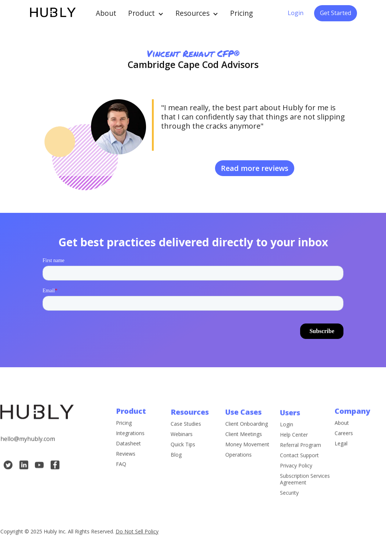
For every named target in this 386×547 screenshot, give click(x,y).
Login (295, 13)
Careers (344, 438)
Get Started (335, 13)
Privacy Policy (296, 481)
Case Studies (186, 434)
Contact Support (299, 471)
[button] (146, 13)
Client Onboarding (246, 434)
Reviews (125, 459)
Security (289, 508)
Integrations (130, 438)
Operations (238, 465)
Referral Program (300, 460)
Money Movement (247, 454)
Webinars (182, 444)
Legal (341, 449)
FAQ (121, 469)
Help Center (294, 450)
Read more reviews (254, 168)
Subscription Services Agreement (305, 494)
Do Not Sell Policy (137, 531)
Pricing (241, 13)
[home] (52, 13)
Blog (176, 465)
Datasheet (128, 449)
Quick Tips (183, 454)
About (106, 13)
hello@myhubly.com (27, 444)
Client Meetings (243, 444)
